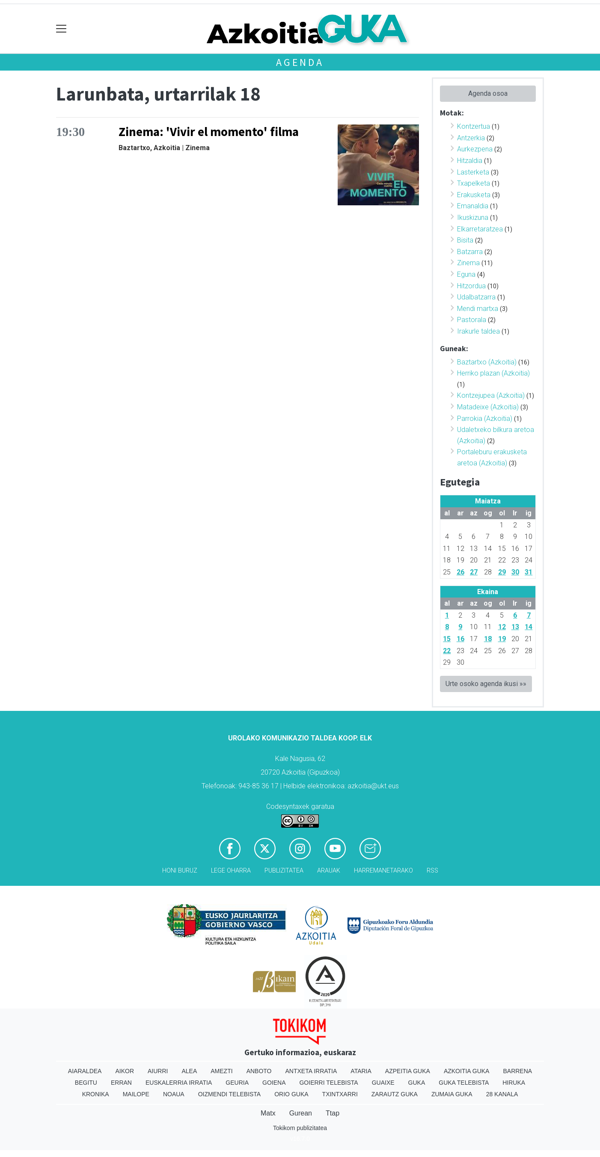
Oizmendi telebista (229, 1094)
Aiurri (158, 1071)
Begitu (86, 1082)
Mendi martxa (477, 309)
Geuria (237, 1082)
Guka (416, 1082)
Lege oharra (231, 870)
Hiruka (513, 1082)
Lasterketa (473, 172)
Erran (121, 1082)
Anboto (259, 1071)
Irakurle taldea (478, 331)
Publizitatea (283, 870)
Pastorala (471, 320)
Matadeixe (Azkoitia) (488, 407)
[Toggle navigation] (61, 28)
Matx (268, 1113)
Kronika (95, 1094)
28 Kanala (502, 1094)
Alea (189, 1071)
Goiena (273, 1082)
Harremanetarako (383, 870)
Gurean (300, 1113)
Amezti (221, 1071)
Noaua (173, 1094)
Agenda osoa (488, 93)
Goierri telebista (328, 1082)
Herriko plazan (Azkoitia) (493, 373)
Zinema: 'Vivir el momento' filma (209, 131)
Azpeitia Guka (407, 1071)
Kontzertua (473, 126)
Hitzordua (471, 286)
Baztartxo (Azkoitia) (487, 362)
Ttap (332, 1113)
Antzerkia (471, 138)
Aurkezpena (475, 149)
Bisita (465, 240)
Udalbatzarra (476, 297)
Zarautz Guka (394, 1094)
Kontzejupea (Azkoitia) (491, 395)
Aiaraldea (85, 1071)
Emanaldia (472, 206)
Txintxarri (340, 1094)
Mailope (136, 1094)
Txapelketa (473, 183)
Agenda (300, 62)
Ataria (360, 1071)
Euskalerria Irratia (179, 1082)
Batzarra (470, 252)
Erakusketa (473, 195)
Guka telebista (464, 1082)
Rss (432, 870)
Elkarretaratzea (480, 229)
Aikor (124, 1071)
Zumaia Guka (451, 1094)
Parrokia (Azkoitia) (484, 418)
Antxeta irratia (311, 1071)
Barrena (517, 1071)
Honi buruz (179, 870)
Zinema (468, 263)
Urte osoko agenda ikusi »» (486, 684)
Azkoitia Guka (467, 1071)
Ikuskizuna (472, 217)
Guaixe (383, 1082)
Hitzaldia (469, 161)
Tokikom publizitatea (300, 1127)
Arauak (328, 870)
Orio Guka (291, 1094)
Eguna (466, 274)
